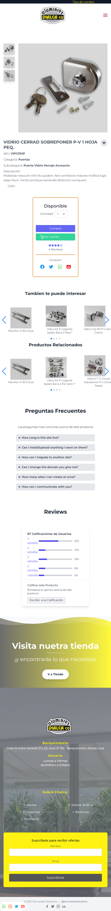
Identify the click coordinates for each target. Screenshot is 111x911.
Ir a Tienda (55, 674)
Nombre (55, 846)
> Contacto (30, 819)
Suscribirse (55, 878)
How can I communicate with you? (47, 486)
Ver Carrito (49, 237)
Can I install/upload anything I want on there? (55, 447)
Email (55, 861)
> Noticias (81, 812)
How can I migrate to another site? (47, 457)
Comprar (55, 228)
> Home (30, 805)
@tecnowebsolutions (74, 901)
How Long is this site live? (40, 437)
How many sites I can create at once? (48, 477)
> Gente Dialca (80, 805)
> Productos (30, 812)
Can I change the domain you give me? (50, 467)
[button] (107, 320)
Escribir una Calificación (46, 600)
